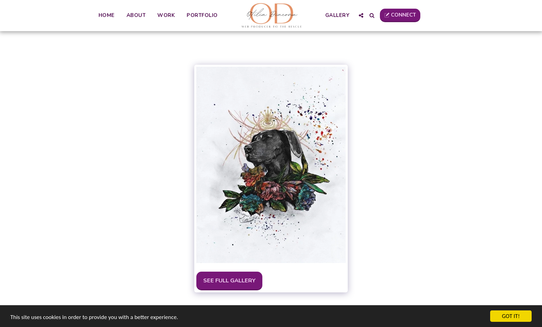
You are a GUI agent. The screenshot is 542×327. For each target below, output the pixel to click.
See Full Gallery (229, 280)
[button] (361, 15)
